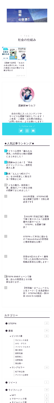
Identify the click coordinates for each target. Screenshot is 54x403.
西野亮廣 (19, 318)
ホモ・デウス (20, 308)
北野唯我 (19, 325)
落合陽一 (19, 328)
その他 (28, 373)
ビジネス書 (30, 300)
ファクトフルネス (22, 311)
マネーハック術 (30, 363)
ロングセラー (30, 332)
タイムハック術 (30, 366)
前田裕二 (19, 321)
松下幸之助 (20, 336)
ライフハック (28, 354)
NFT (30, 359)
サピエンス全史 (21, 305)
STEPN (28, 287)
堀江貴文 (19, 315)
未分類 (28, 380)
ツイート (28, 346)
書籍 (28, 295)
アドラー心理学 (21, 339)
